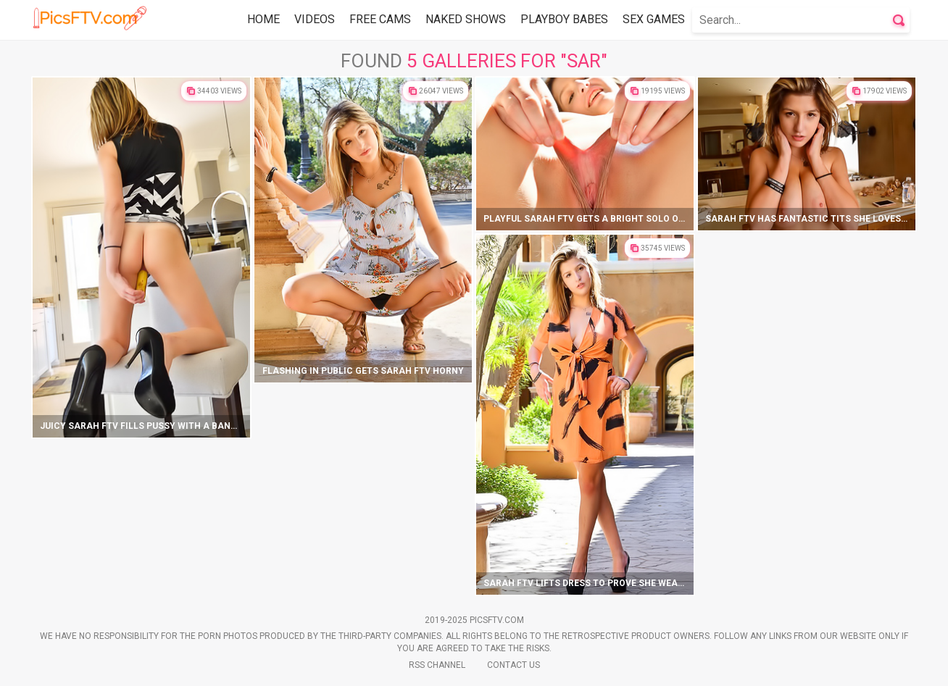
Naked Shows (465, 19)
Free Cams (380, 19)
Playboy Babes (564, 19)
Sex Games (654, 19)
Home (263, 19)
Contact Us (513, 665)
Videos (314, 19)
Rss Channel (437, 665)
